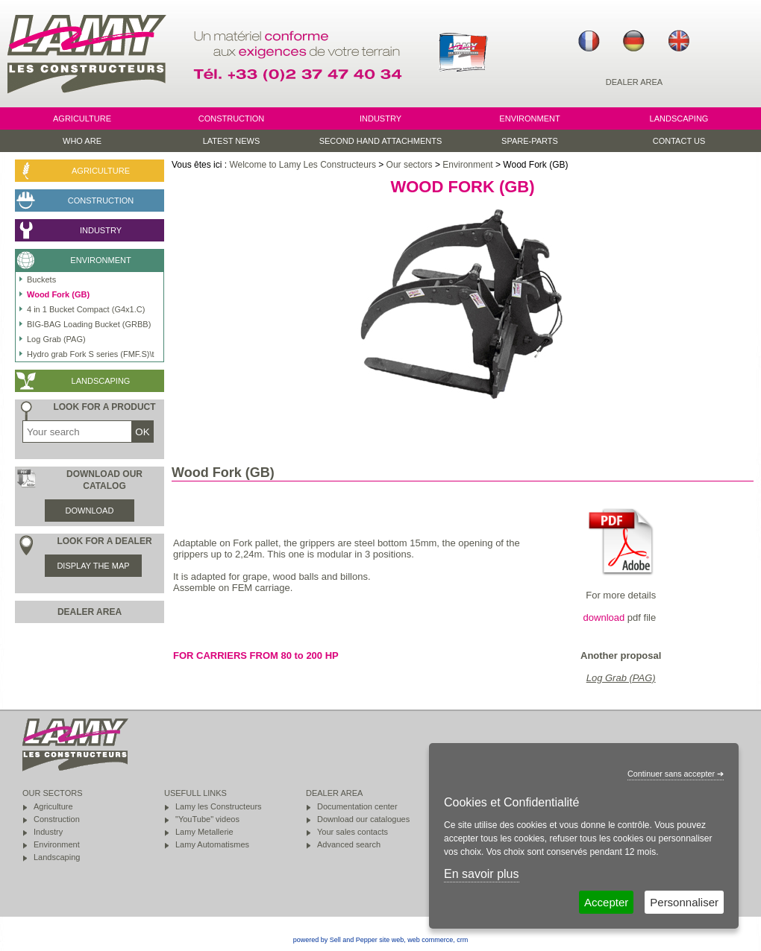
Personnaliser (684, 902)
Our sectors (409, 164)
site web (391, 940)
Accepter (606, 902)
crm (462, 940)
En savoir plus (481, 874)
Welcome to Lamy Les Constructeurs (302, 164)
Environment (467, 164)
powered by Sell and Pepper (335, 940)
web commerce (430, 940)
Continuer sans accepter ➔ (675, 773)
